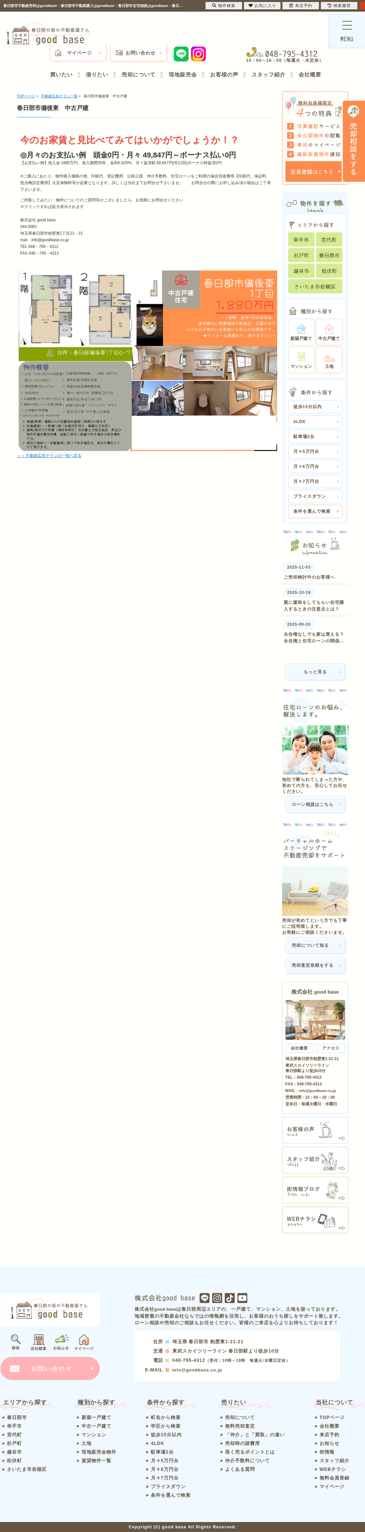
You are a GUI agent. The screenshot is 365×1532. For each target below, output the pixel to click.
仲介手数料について (247, 1460)
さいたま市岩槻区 (27, 1469)
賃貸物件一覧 (96, 1460)
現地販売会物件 (99, 1452)
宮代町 (14, 1434)
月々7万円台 (306, 481)
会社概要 (310, 74)
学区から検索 (166, 1426)
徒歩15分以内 (307, 406)
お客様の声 (224, 74)
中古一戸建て (96, 1426)
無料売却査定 (240, 1426)
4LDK (299, 421)
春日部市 (17, 1417)
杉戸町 (14, 1443)
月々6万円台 (306, 466)
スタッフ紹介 (268, 74)
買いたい (61, 74)
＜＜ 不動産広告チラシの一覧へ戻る (49, 455)
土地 (86, 1443)
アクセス (330, 1048)
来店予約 (329, 1434)
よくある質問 (240, 1469)
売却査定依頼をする (313, 965)
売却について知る (310, 945)
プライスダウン (309, 496)
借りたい (97, 74)
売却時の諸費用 (242, 1443)
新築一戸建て (96, 1417)
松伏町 (14, 1460)
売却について (138, 74)
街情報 (327, 1452)
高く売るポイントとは (250, 1452)
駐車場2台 (304, 436)
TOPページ (332, 1417)
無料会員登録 (334, 1477)
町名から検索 (166, 1417)
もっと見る (315, 671)
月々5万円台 (306, 451)
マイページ (79, 52)
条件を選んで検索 (312, 511)
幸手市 (14, 1426)
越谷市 (14, 1452)
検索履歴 (339, 5)
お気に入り (262, 5)
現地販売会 (183, 74)
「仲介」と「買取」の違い (255, 1434)
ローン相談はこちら (313, 804)
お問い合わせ (140, 52)
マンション (94, 1434)
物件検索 (223, 5)
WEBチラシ (333, 1469)
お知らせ (329, 1443)
